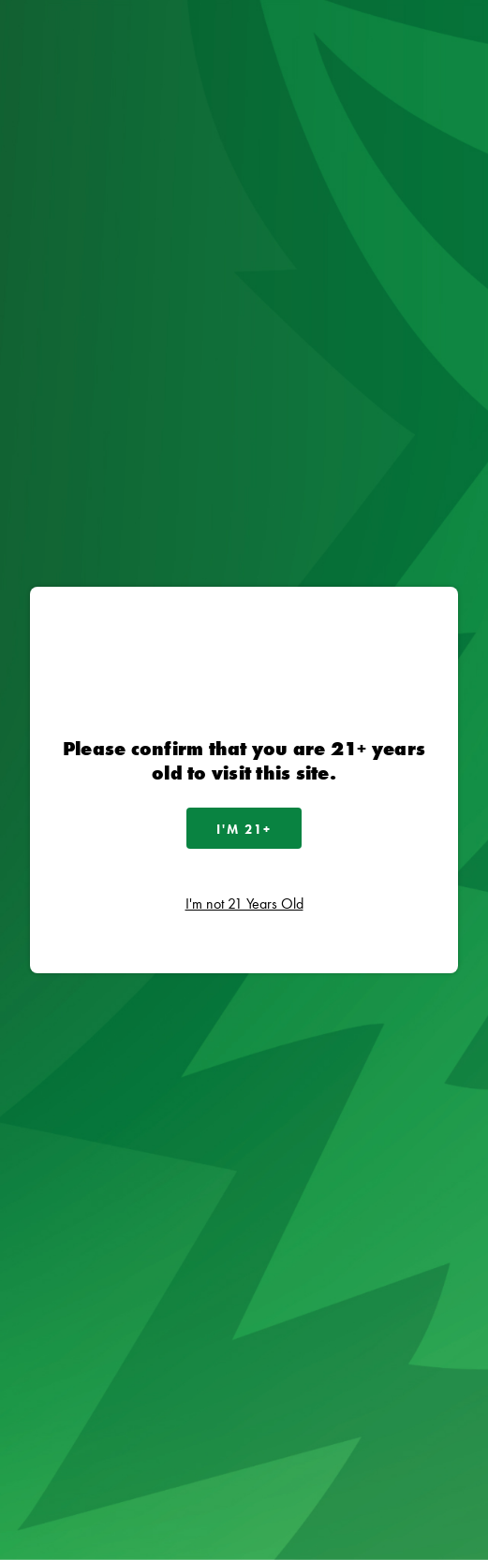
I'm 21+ (244, 829)
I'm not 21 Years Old (244, 903)
